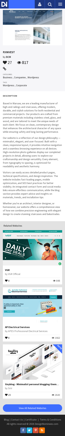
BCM (8, 57)
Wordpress (33, 77)
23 (8, 394)
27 (7, 61)
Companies (20, 77)
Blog (6, 419)
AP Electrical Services (17, 327)
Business (7, 77)
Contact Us (17, 419)
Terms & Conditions (50, 419)
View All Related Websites (32, 408)
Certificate (31, 419)
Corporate (21, 85)
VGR (7, 270)
